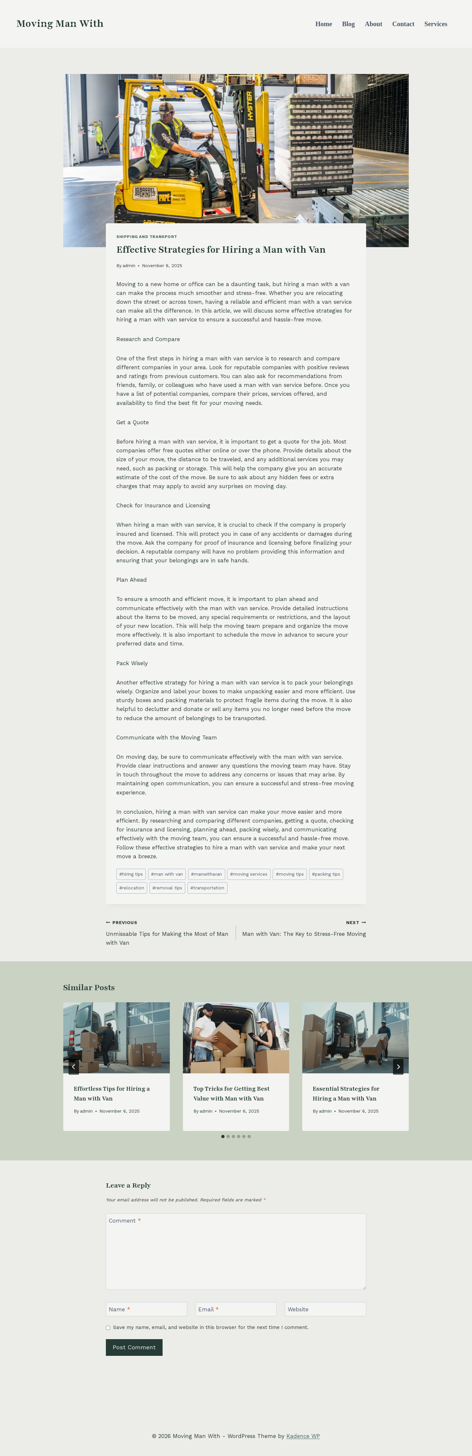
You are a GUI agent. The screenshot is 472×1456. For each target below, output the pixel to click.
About (373, 23)
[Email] (236, 1309)
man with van (167, 874)
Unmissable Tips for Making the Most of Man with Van (168, 932)
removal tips (167, 887)
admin (129, 265)
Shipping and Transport (146, 236)
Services (435, 23)
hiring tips (131, 874)
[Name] (146, 1309)
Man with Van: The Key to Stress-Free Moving (304, 927)
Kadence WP (303, 1436)
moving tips (290, 874)
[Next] (398, 1067)
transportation (207, 887)
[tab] (223, 1136)
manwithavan (206, 874)
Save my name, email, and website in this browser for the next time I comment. (210, 1327)
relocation (131, 887)
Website (298, 1309)
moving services (248, 874)
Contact (403, 23)
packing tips (326, 874)
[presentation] (116, 1037)
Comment (125, 1220)
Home (323, 23)
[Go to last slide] (74, 1067)
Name (119, 1309)
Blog (348, 23)
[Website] (325, 1309)
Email (208, 1309)
